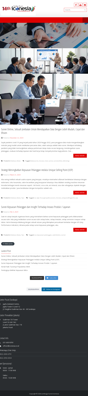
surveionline (58, 161)
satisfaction (56, 235)
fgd (38, 198)
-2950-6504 (7, 358)
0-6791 (9, 354)
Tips (22, 198)
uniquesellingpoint (68, 198)
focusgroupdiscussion (47, 198)
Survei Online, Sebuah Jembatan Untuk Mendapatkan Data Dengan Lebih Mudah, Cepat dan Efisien (43, 131)
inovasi (41, 161)
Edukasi (13, 161)
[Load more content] (37, 278)
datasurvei (34, 161)
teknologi (66, 161)
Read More (80, 156)
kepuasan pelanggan (44, 235)
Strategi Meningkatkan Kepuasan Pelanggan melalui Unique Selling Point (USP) (37, 170)
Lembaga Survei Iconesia (50, 394)
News (19, 161)
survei (50, 161)
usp (76, 198)
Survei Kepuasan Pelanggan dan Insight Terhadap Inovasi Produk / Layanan (35, 207)
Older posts (8, 244)
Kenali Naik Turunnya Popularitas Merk (15, 267)
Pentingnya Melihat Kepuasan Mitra (14, 270)
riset (46, 161)
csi (35, 198)
